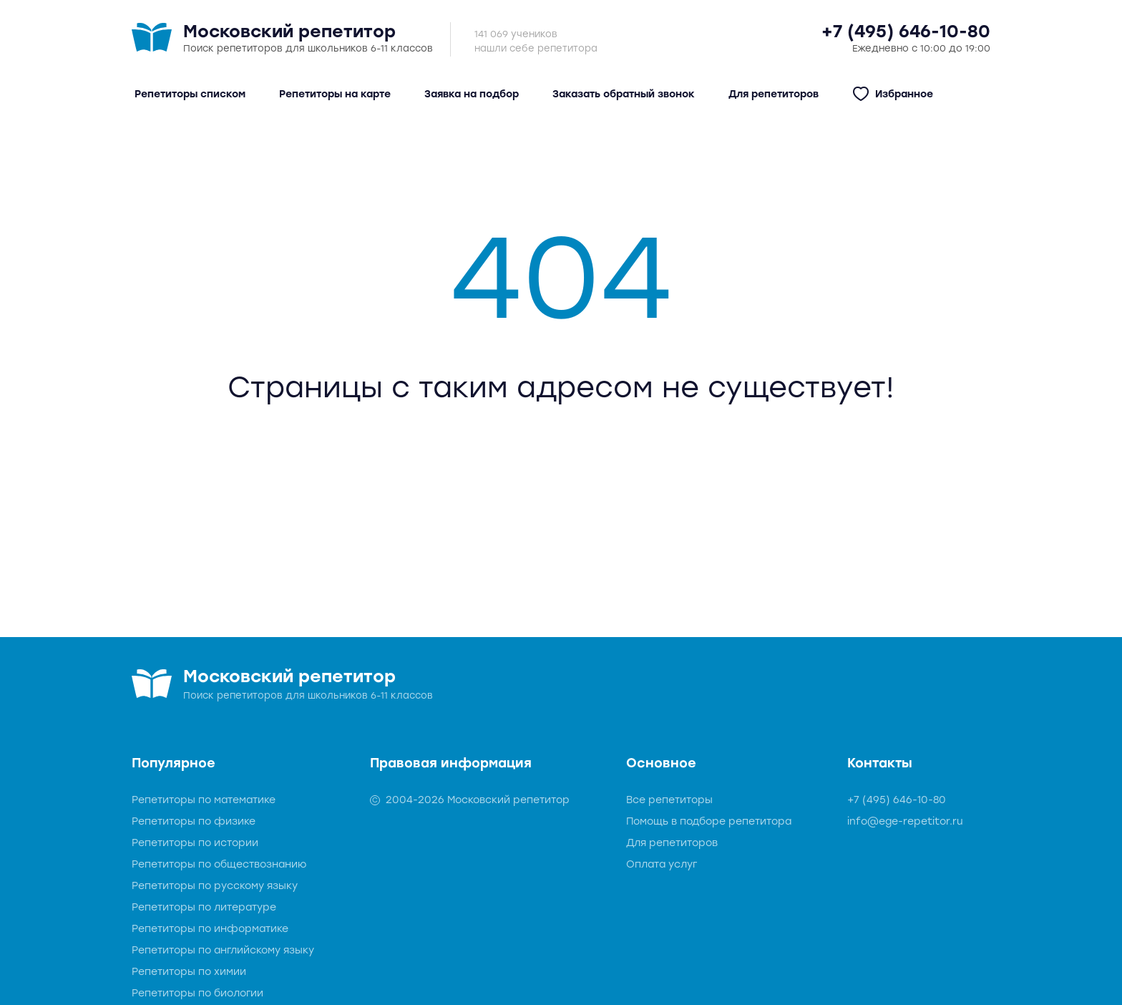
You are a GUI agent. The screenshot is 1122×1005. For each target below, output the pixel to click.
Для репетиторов (672, 843)
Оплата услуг (661, 864)
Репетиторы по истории (195, 843)
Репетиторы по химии (189, 972)
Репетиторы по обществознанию (219, 864)
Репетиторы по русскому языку (215, 886)
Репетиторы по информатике (210, 929)
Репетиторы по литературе (204, 907)
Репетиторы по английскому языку (223, 950)
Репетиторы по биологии (197, 993)
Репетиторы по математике (203, 800)
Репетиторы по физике (193, 821)
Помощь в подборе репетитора (708, 821)
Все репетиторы (669, 800)
